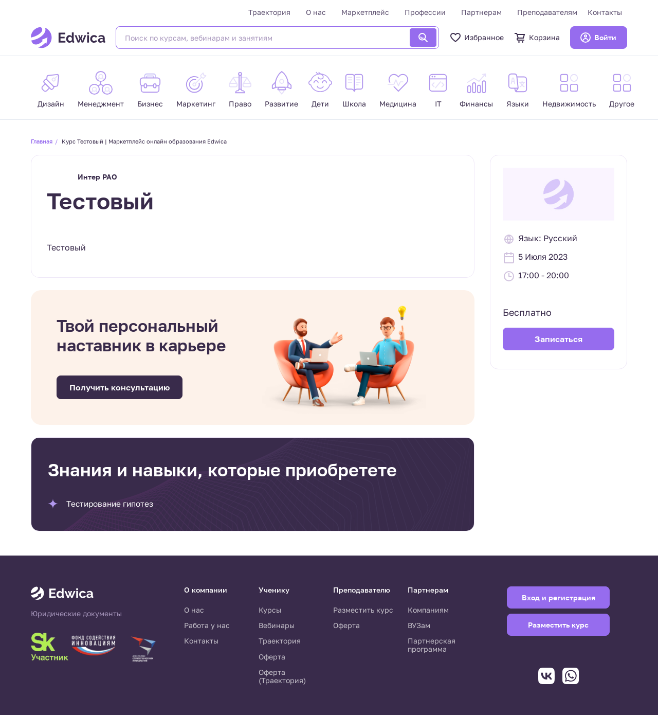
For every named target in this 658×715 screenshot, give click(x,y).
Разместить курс (363, 610)
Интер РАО (97, 176)
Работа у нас (207, 625)
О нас (316, 12)
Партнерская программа (431, 645)
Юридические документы (76, 613)
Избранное (476, 37)
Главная (41, 141)
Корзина (537, 37)
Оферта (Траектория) (282, 676)
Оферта (272, 656)
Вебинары (277, 625)
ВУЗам (419, 625)
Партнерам (481, 12)
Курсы (270, 610)
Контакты (605, 12)
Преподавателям (547, 12)
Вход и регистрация (558, 597)
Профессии (425, 12)
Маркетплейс (365, 12)
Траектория (269, 12)
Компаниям (428, 610)
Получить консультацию (119, 387)
